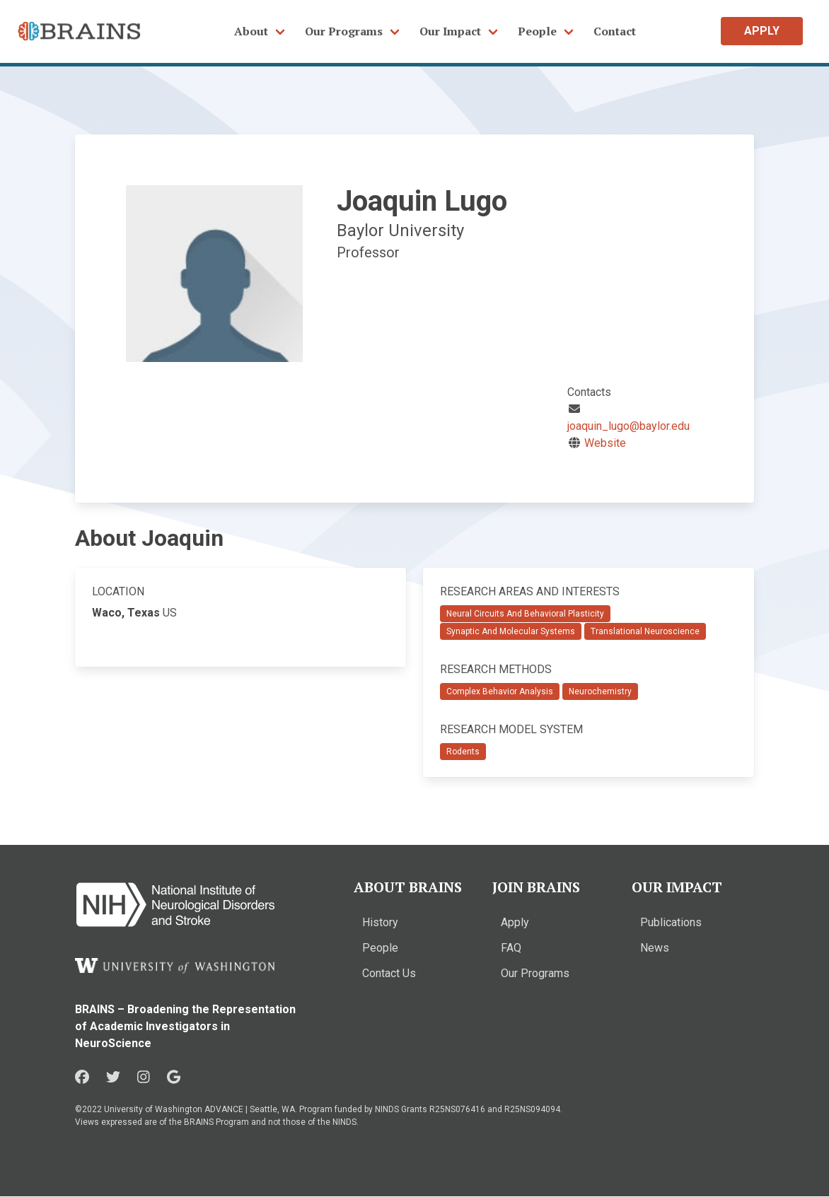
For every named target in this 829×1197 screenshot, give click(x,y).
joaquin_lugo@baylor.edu (628, 426)
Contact (614, 31)
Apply (515, 922)
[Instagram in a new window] (143, 1077)
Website (605, 443)
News (654, 947)
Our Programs (344, 31)
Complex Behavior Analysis (499, 691)
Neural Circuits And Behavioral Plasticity (525, 614)
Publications (671, 922)
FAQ (511, 947)
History (380, 922)
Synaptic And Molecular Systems (510, 631)
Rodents (463, 752)
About (251, 31)
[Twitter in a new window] (113, 1077)
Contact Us (389, 973)
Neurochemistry (600, 691)
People (537, 31)
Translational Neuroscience (645, 631)
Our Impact (450, 31)
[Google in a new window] (173, 1077)
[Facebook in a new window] (82, 1077)
